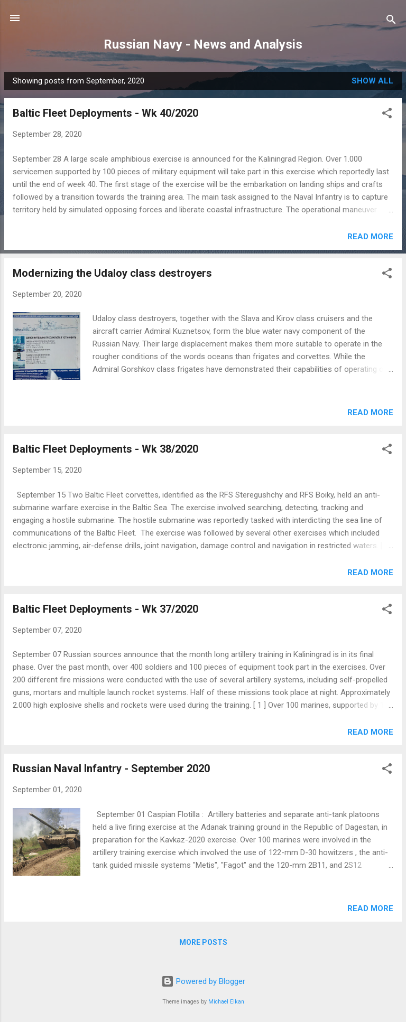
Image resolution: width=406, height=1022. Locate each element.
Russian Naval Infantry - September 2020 (111, 768)
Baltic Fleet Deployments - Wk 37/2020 (105, 609)
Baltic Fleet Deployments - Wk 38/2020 (105, 449)
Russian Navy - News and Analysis (203, 44)
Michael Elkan (226, 1001)
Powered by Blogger (203, 981)
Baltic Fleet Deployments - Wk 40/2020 (105, 113)
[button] (387, 115)
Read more (370, 236)
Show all (372, 81)
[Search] (391, 21)
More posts (203, 942)
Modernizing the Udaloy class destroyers (112, 273)
